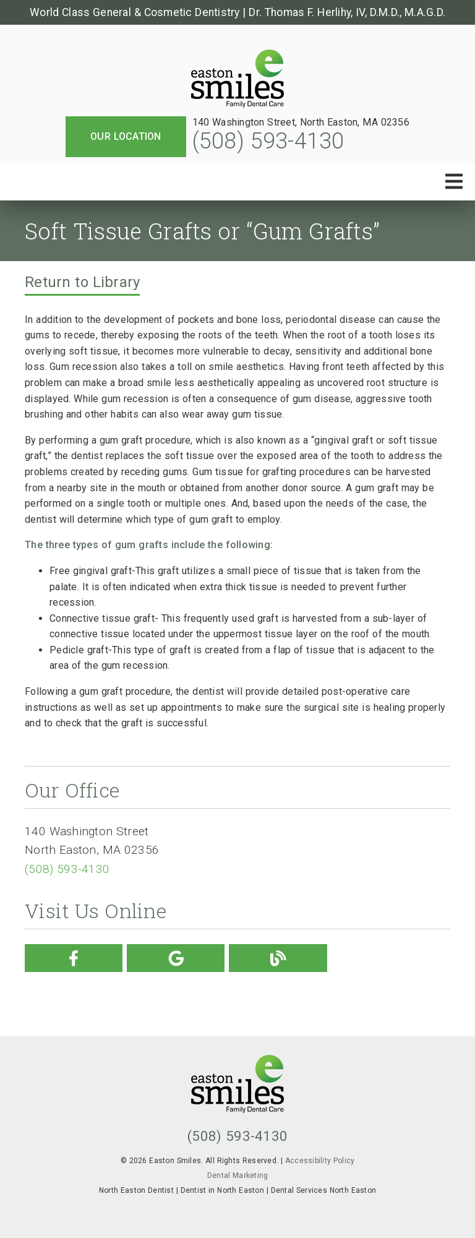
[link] (237, 79)
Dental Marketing (237, 1175)
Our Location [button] (125, 136)
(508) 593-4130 (268, 141)
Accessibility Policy (320, 1160)
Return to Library (82, 282)
